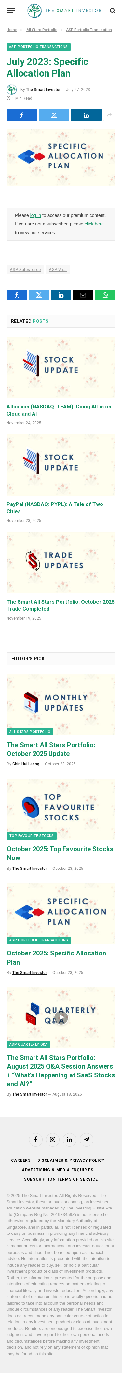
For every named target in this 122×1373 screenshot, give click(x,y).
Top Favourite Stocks (31, 836)
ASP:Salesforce (25, 269)
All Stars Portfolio (29, 732)
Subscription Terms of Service (61, 1179)
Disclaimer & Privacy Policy (70, 1160)
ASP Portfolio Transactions (38, 47)
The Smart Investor (43, 89)
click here (94, 223)
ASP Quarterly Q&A (28, 1044)
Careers (21, 1160)
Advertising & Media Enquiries (58, 1170)
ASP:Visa (58, 269)
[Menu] (11, 10)
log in (35, 215)
